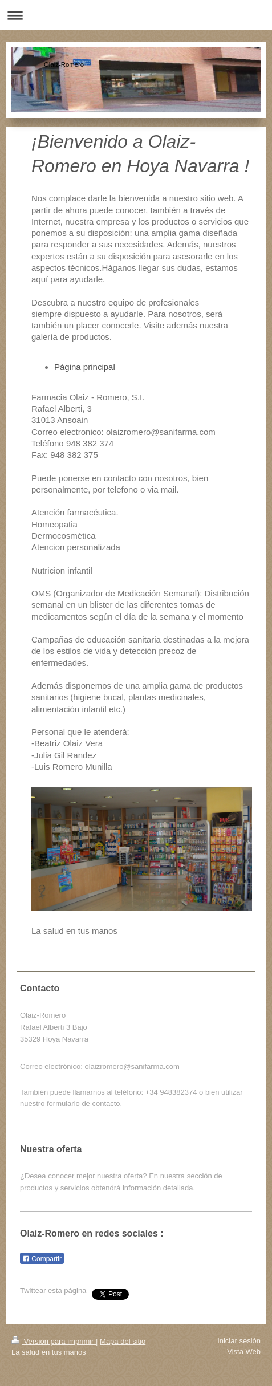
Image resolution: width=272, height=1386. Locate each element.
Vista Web (244, 1351)
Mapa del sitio (122, 1341)
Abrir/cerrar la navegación (136, 15)
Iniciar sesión (239, 1340)
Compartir (42, 1259)
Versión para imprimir (53, 1341)
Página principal (84, 367)
